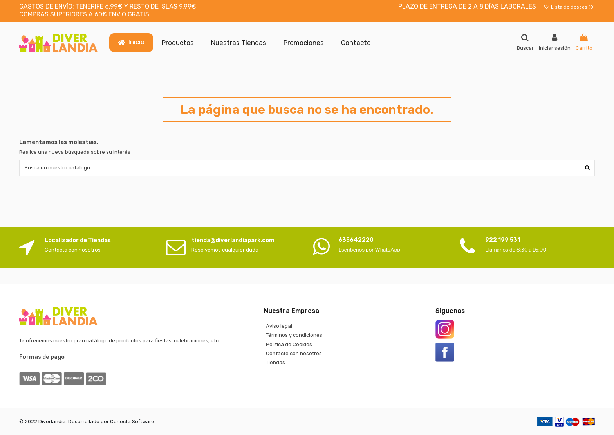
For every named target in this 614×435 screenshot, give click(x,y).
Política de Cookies (289, 344)
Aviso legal (279, 326)
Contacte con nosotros (294, 353)
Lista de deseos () (569, 7)
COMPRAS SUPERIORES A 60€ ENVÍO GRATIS (84, 14)
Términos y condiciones (294, 335)
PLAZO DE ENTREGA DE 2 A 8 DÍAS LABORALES (467, 6)
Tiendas (275, 362)
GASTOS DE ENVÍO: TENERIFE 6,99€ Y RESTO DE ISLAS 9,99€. (109, 6)
